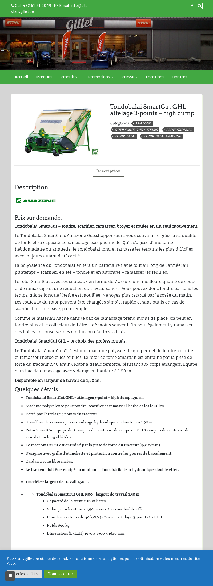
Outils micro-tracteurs (136, 130)
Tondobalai (125, 136)
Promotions (99, 77)
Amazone (143, 123)
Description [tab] (108, 171)
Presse (128, 77)
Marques (44, 77)
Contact (180, 77)
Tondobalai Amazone (162, 136)
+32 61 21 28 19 (37, 5)
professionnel (179, 130)
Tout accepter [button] (60, 573)
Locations (155, 77)
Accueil (21, 77)
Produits (69, 77)
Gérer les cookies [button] (24, 574)
